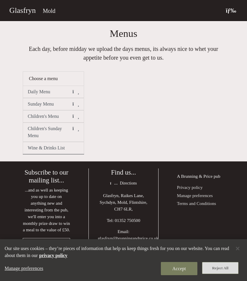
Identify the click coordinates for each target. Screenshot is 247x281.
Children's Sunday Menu (53, 131)
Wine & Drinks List (46, 147)
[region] (123, 260)
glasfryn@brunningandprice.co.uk (128, 238)
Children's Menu (53, 116)
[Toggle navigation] (231, 10)
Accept (179, 268)
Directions (123, 183)
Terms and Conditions (196, 203)
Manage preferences (195, 195)
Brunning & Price (197, 176)
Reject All (220, 268)
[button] (75, 91)
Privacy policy (190, 187)
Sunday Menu (53, 104)
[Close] (237, 248)
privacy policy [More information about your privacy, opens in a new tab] (53, 255)
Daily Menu (53, 91)
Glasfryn (22, 10)
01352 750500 (127, 220)
